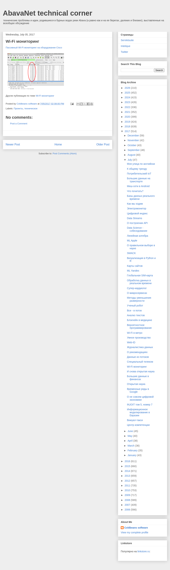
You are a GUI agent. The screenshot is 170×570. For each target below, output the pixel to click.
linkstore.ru (143, 551)
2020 (128, 116)
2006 (128, 509)
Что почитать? (135, 191)
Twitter (124, 51)
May (130, 435)
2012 (128, 480)
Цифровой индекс (137, 213)
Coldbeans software (136, 527)
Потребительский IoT (139, 173)
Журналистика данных (140, 347)
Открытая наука (136, 384)
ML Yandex (133, 270)
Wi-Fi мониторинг (45, 95)
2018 (128, 126)
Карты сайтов (135, 265)
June (131, 431)
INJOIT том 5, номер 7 (139, 404)
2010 (128, 490)
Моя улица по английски (141, 163)
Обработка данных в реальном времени (139, 282)
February (133, 450)
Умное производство (139, 337)
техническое (31, 108)
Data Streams (134, 218)
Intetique (125, 46)
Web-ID (131, 342)
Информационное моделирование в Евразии (138, 412)
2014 (128, 471)
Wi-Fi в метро (134, 332)
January (132, 455)
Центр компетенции (138, 425)
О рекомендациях (137, 352)
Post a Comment (18, 123)
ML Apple (132, 240)
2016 (128, 461)
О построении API (137, 223)
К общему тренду (137, 168)
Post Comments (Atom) (64, 153)
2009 (128, 495)
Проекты (18, 108)
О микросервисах (137, 293)
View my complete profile (134, 532)
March (131, 445)
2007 (128, 504)
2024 (128, 97)
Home (58, 144)
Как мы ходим (135, 203)
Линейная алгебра (137, 235)
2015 (128, 466)
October (132, 145)
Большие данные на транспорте (138, 180)
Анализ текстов (136, 315)
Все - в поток (134, 310)
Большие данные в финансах (138, 378)
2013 (128, 475)
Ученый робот (135, 305)
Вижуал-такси (135, 420)
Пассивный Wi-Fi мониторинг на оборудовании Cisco (34, 47)
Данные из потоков (138, 356)
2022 (128, 107)
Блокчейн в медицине (139, 320)
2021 (128, 112)
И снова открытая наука (140, 371)
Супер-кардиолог (137, 288)
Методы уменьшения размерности (139, 299)
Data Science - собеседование (137, 229)
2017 (128, 131)
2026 (128, 87)
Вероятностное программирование (139, 326)
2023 (128, 102)
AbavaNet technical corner (47, 13)
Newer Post (13, 144)
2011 (128, 485)
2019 (128, 121)
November (134, 140)
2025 (128, 92)
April (130, 440)
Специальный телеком (140, 361)
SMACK (131, 253)
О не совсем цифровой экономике (140, 398)
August (132, 154)
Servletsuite (127, 40)
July (130, 159)
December (134, 135)
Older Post (102, 144)
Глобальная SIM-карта (140, 275)
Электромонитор (136, 208)
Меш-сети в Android (138, 186)
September (134, 150)
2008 (128, 500)
